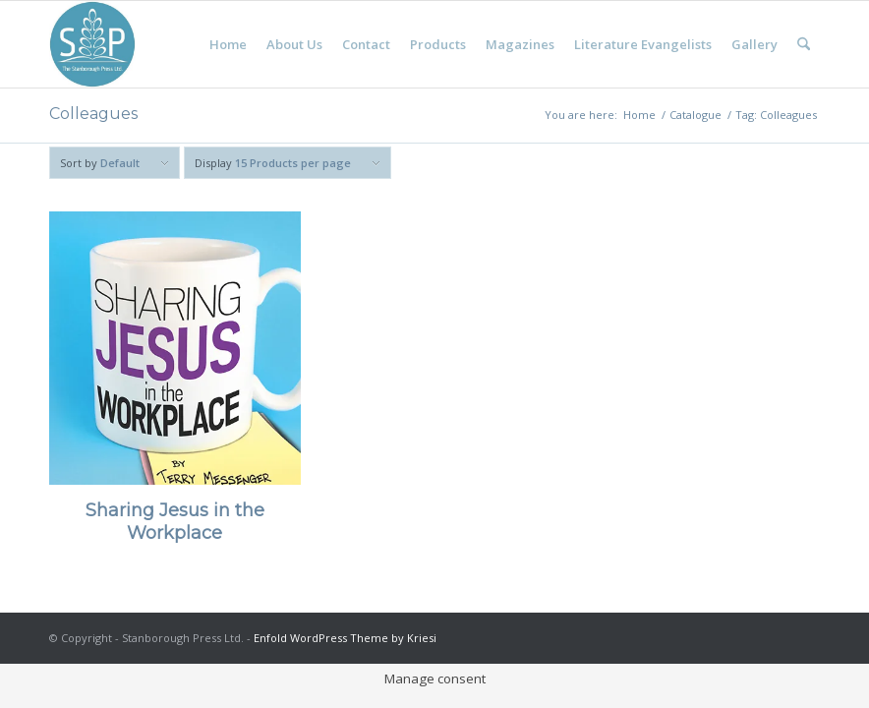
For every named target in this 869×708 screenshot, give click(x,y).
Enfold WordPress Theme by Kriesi (345, 637)
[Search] (803, 44)
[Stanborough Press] (92, 44)
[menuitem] (228, 44)
